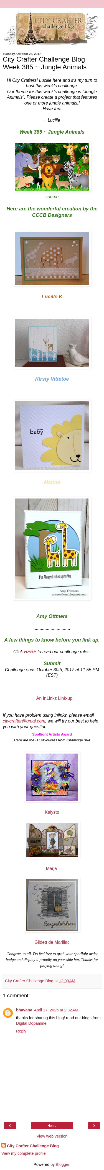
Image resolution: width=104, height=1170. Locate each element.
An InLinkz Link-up (54, 698)
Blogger (62, 1164)
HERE (30, 651)
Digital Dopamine (31, 1023)
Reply (21, 1031)
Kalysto (52, 812)
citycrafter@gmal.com (24, 721)
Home (51, 1126)
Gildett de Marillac (52, 942)
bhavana (24, 1010)
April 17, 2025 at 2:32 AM (56, 1010)
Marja (52, 868)
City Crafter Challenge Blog (33, 1146)
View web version (52, 1136)
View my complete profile (23, 1153)
